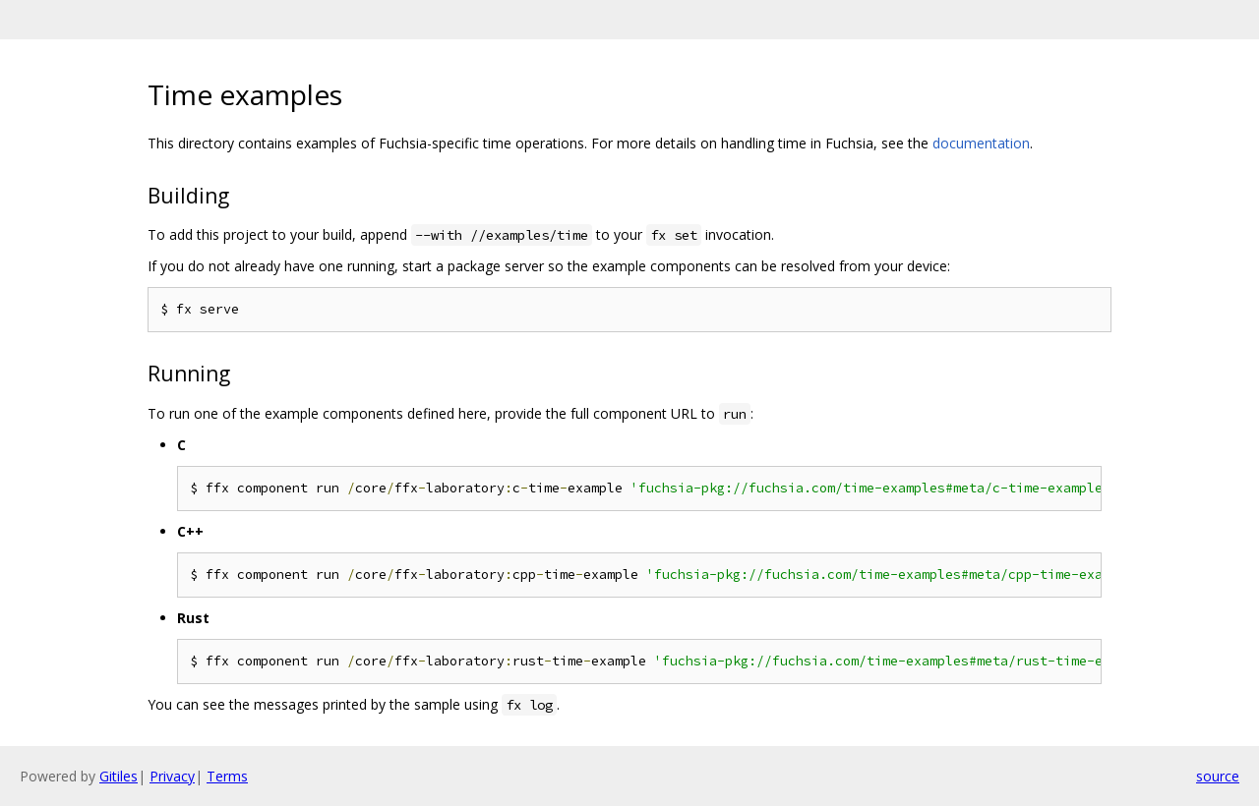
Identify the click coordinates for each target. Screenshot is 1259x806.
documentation (981, 143)
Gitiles (118, 776)
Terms (227, 776)
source (1217, 776)
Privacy (172, 776)
